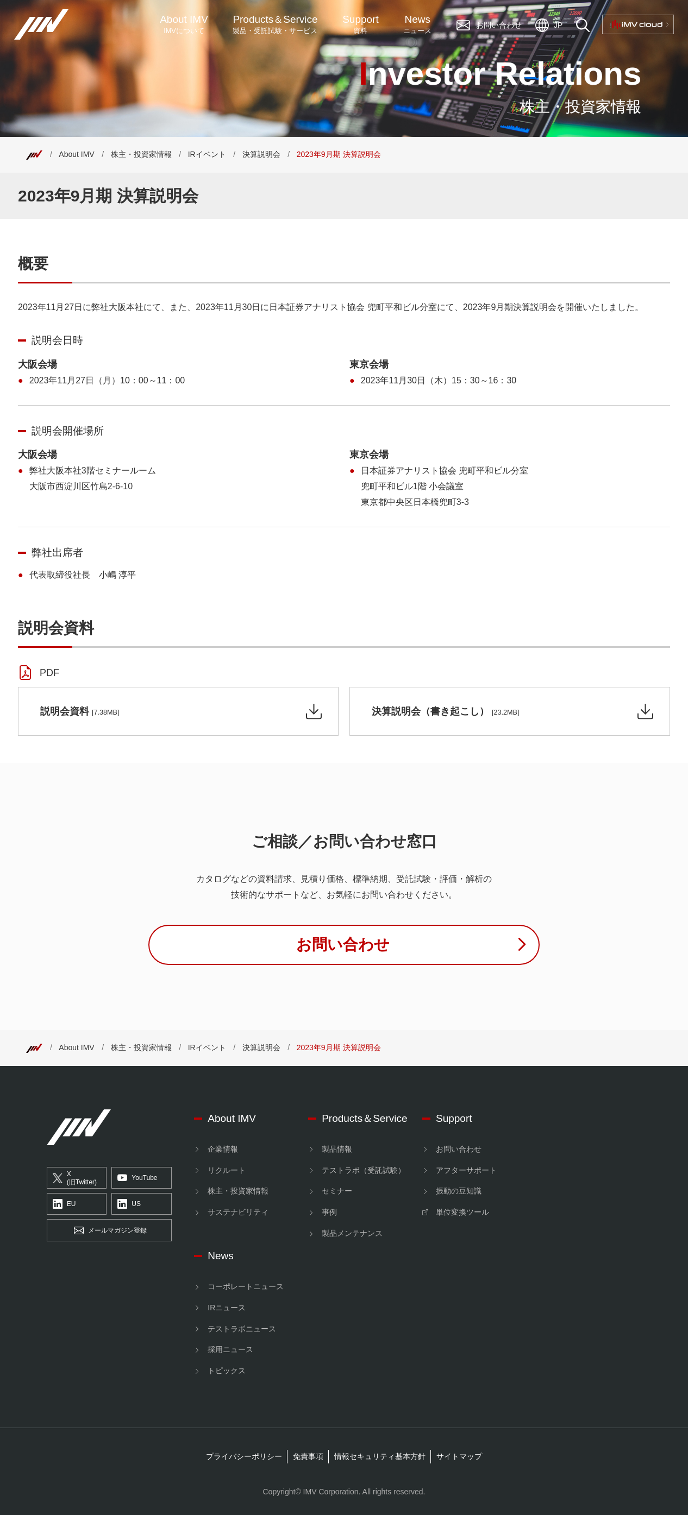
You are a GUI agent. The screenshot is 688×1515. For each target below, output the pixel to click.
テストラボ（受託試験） (363, 1170)
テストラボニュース (242, 1328)
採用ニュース (230, 1349)
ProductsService (275, 25)
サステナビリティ (238, 1212)
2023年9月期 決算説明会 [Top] (339, 154)
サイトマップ (459, 1456)
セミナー (337, 1190)
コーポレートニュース (246, 1286)
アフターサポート (466, 1170)
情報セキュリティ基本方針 (380, 1456)
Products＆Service (364, 1118)
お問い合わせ (458, 1149)
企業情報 (223, 1149)
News (417, 25)
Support (360, 25)
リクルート (227, 1170)
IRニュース (227, 1307)
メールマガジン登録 (110, 1230)
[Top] (34, 154)
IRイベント (207, 154)
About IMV (184, 25)
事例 (329, 1212)
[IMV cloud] (599, 1120)
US (129, 1204)
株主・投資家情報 (141, 154)
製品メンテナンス (352, 1233)
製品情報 (337, 1149)
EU (64, 1204)
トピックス (227, 1370)
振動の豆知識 (458, 1190)
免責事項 (308, 1456)
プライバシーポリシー (244, 1456)
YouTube (137, 1178)
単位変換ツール (462, 1212)
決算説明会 (261, 154)
